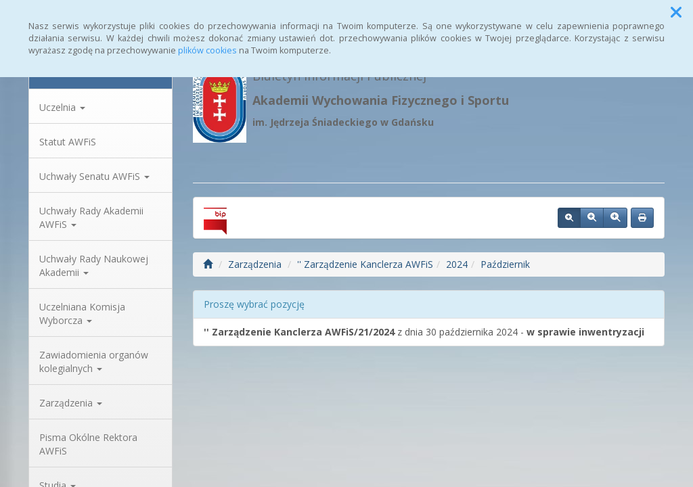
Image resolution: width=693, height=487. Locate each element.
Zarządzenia (70, 402)
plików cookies (207, 50)
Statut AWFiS (67, 141)
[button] (676, 12)
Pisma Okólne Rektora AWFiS (88, 444)
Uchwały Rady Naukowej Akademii (93, 265)
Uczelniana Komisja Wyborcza (82, 313)
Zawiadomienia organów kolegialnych (93, 361)
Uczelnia (62, 107)
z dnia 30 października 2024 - (424, 331)
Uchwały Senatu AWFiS (94, 176)
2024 (457, 264)
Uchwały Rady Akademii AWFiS (91, 217)
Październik (505, 264)
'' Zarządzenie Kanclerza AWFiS (365, 264)
